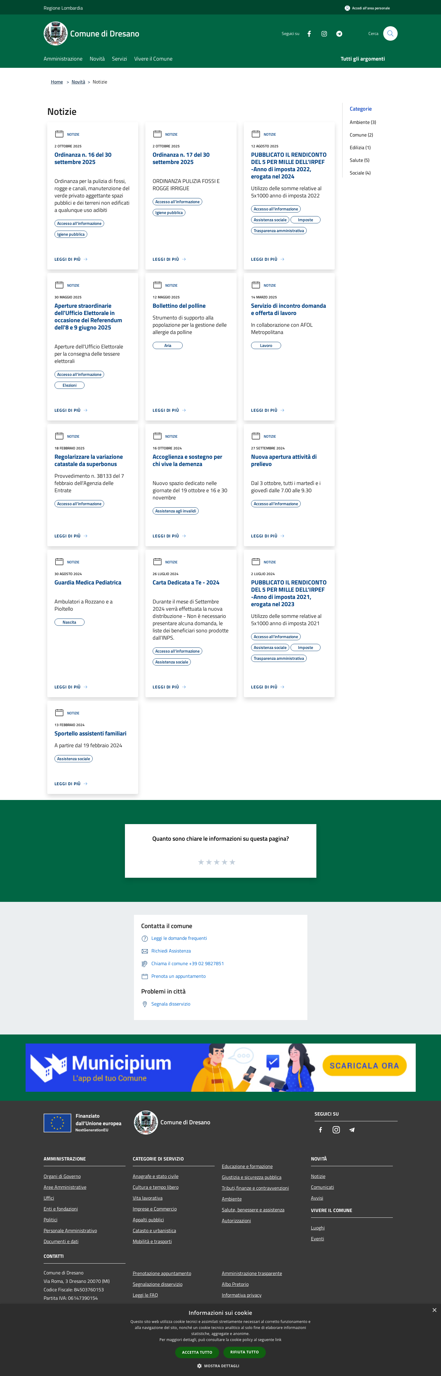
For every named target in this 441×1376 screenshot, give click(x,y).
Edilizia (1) (360, 147)
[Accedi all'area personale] (367, 8)
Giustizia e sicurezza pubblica (251, 1177)
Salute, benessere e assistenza (253, 1209)
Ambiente (232, 1198)
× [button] (434, 1310)
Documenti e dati (61, 1241)
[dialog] (220, 1340)
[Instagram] (322, 33)
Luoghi (318, 1227)
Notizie (66, 134)
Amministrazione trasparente (252, 1273)
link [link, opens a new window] (278, 1339)
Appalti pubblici (148, 1219)
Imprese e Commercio (155, 1208)
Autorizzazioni (236, 1220)
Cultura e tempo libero (156, 1187)
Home (57, 81)
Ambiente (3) (363, 122)
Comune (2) (361, 134)
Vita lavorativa (148, 1197)
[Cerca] (390, 33)
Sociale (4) (360, 172)
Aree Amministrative (65, 1187)
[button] (221, 1366)
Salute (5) (359, 160)
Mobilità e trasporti (152, 1241)
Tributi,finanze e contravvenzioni (255, 1188)
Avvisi (317, 1197)
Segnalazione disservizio (157, 1284)
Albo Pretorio (235, 1284)
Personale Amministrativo (70, 1230)
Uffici (49, 1197)
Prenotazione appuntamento (162, 1273)
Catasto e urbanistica (154, 1230)
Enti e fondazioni (61, 1208)
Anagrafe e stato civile (156, 1176)
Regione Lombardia (63, 7)
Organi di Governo (62, 1176)
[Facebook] (307, 33)
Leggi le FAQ (145, 1295)
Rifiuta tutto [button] (244, 1352)
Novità (78, 81)
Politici (50, 1219)
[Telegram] (337, 33)
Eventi (317, 1238)
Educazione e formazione (247, 1166)
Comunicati (322, 1187)
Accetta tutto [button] (197, 1352)
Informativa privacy (242, 1295)
